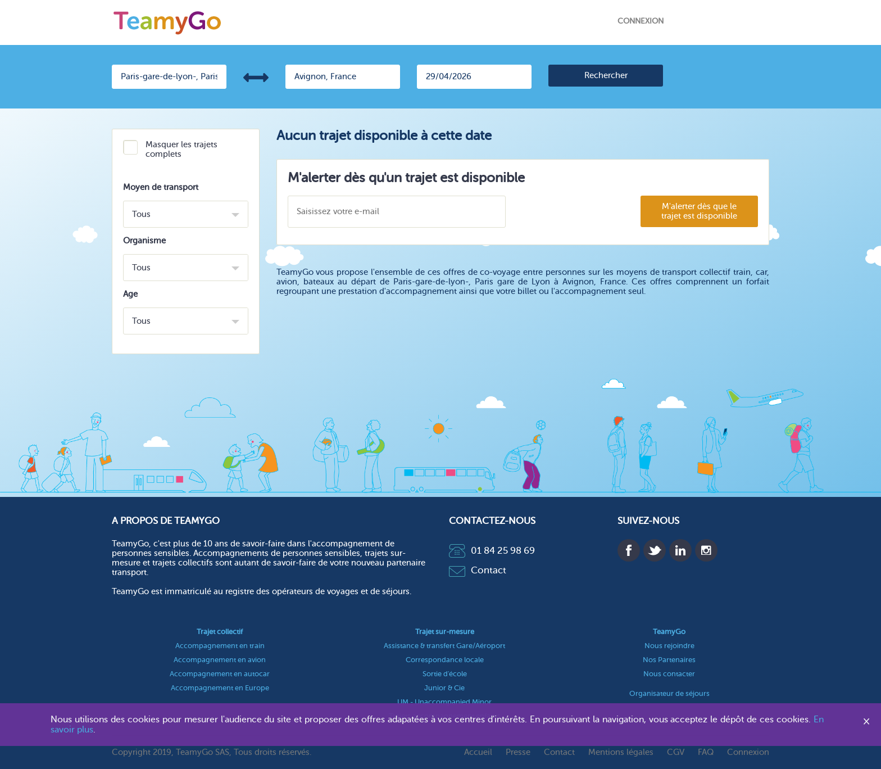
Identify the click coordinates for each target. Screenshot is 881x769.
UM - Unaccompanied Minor (444, 702)
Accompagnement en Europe (220, 688)
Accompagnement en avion (220, 659)
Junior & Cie (444, 688)
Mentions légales (620, 752)
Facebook (628, 550)
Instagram (706, 550)
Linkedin (680, 550)
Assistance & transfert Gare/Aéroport (444, 645)
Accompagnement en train (220, 645)
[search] (605, 76)
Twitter (654, 550)
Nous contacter (669, 674)
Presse (518, 752)
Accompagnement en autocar (220, 674)
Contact (477, 570)
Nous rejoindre (669, 645)
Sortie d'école (445, 674)
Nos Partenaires (669, 659)
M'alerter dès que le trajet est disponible (699, 211)
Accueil (478, 752)
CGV (675, 752)
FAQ (706, 752)
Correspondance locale (445, 659)
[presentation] (572, 212)
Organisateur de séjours (669, 693)
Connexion (640, 21)
